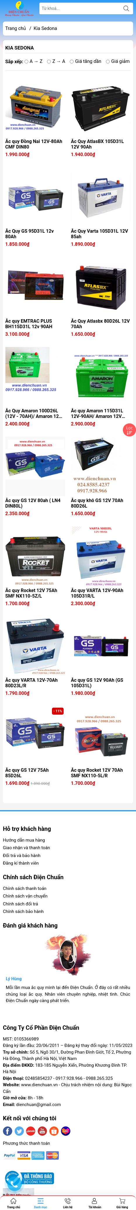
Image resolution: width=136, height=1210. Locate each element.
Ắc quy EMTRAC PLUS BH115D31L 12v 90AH (28, 323)
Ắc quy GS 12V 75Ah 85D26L (27, 772)
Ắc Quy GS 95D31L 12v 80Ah (29, 233)
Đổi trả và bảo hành (21, 855)
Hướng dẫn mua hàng (24, 840)
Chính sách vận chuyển (25, 896)
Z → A (56, 61)
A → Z (34, 61)
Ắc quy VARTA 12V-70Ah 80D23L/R (31, 682)
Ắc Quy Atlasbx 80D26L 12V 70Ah (100, 323)
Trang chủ (15, 28)
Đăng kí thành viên (21, 863)
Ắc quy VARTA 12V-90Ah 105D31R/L (97, 593)
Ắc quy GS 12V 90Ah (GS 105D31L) (97, 682)
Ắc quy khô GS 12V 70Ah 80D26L (97, 503)
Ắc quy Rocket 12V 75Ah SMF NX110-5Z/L (31, 593)
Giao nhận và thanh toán (26, 847)
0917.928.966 (68, 1078)
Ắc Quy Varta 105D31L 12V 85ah (99, 233)
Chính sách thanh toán (24, 888)
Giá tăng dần (85, 61)
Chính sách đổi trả (20, 904)
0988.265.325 (99, 1078)
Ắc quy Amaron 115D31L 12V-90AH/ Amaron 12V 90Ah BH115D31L (97, 413)
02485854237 (38, 1078)
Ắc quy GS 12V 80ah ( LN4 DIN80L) (32, 503)
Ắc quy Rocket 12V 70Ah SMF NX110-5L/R (97, 772)
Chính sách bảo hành (23, 911)
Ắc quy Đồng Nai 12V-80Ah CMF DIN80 (33, 144)
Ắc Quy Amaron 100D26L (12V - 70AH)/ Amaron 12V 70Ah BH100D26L (33, 413)
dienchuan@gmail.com (38, 1104)
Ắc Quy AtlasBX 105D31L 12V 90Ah (97, 144)
